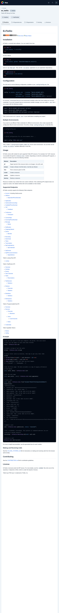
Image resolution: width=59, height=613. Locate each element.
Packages (3, 8)
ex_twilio (5, 10)
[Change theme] (48, 2)
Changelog (5, 566)
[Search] (52, 2)
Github (4, 568)
